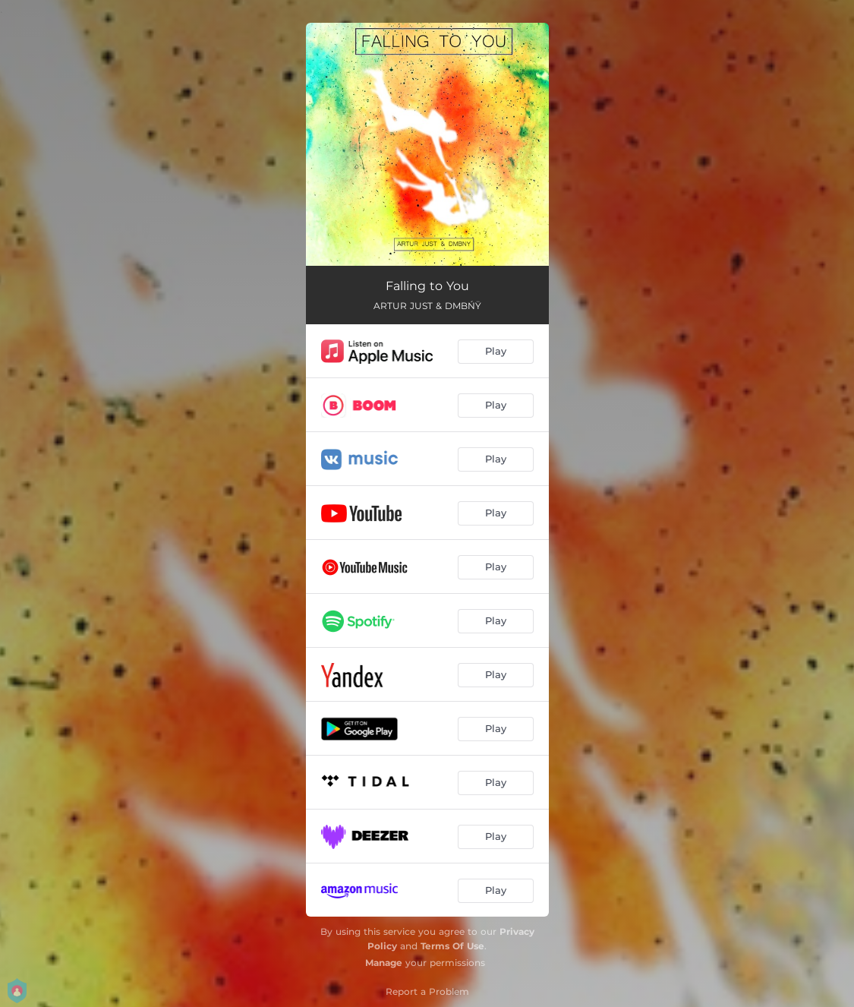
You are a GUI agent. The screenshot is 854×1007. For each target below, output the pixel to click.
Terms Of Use (452, 946)
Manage (383, 962)
